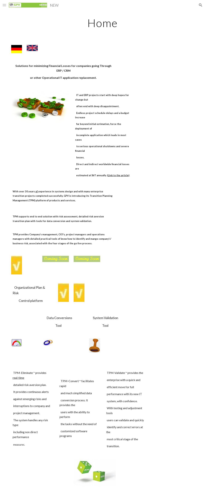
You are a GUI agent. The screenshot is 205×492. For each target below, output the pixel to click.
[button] (4, 5)
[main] (102, 22)
